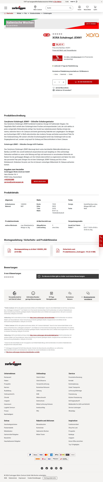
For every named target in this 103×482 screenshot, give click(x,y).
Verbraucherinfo (9, 394)
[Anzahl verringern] (54, 82)
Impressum (7, 404)
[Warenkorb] (95, 7)
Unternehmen (9, 373)
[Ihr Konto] (79, 7)
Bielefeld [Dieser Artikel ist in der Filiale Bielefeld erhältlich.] (62, 74)
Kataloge (71, 434)
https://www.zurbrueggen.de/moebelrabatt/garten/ (44, 335)
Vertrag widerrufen (50, 478)
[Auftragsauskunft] (101, 241)
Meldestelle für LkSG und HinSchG (79, 404)
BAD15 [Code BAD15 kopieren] (74, 1)
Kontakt (71, 380)
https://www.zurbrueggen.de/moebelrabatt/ (42, 317)
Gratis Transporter (74, 387)
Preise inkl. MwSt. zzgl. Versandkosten (64, 50)
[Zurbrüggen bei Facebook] (47, 468)
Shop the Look (73, 428)
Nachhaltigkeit (8, 414)
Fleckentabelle (8, 428)
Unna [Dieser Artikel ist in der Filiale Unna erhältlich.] (55, 74)
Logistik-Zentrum (9, 407)
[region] (27, 37)
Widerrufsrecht (41, 397)
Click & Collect (40, 377)
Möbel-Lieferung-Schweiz (44, 404)
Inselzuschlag (40, 407)
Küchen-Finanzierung (75, 397)
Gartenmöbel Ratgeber (11, 434)
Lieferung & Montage (75, 391)
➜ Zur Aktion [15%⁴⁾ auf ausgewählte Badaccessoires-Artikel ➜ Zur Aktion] (57, 1)
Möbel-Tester (40, 434)
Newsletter (7, 438)
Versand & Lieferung (42, 384)
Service (72, 373)
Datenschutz (40, 401)
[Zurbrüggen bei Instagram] (51, 468)
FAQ (37, 411)
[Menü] (5, 8)
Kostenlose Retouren (42, 387)
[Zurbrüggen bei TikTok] (61, 468)
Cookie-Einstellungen (34, 478)
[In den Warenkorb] (83, 82)
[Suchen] (70, 8)
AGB (37, 394)
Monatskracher (41, 424)
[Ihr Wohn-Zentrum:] (38, 7)
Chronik (6, 397)
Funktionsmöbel (74, 424)
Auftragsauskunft (74, 401)
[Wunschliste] (87, 7)
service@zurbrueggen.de (13, 182)
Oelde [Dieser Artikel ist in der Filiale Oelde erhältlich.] (69, 74)
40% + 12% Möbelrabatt (73, 57)
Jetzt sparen (91, 24)
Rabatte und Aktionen (45, 421)
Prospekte (7, 384)
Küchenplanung (73, 384)
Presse (6, 411)
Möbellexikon (8, 431)
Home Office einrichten (76, 441)
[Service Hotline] (101, 237)
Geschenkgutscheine (10, 424)
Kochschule (39, 428)
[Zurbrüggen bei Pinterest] (56, 468)
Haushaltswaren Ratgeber (12, 441)
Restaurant (7, 377)
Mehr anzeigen (40, 181)
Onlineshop (41, 373)
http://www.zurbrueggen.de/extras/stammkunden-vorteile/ (23, 352)
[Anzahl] (59, 82)
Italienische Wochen (42, 431)
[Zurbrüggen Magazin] (42, 468)
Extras (6, 421)
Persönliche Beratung (75, 377)
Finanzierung (73, 394)
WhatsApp (72, 411)
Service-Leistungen (75, 407)
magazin (7, 401)
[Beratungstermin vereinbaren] (101, 245)
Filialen (6, 380)
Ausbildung (7, 391)
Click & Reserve (41, 380)
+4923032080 (9, 180)
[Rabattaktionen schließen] (101, 2)
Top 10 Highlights (74, 444)
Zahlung (39, 391)
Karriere (6, 387)
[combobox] (59, 8)
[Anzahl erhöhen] (63, 82)
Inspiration (73, 421)
